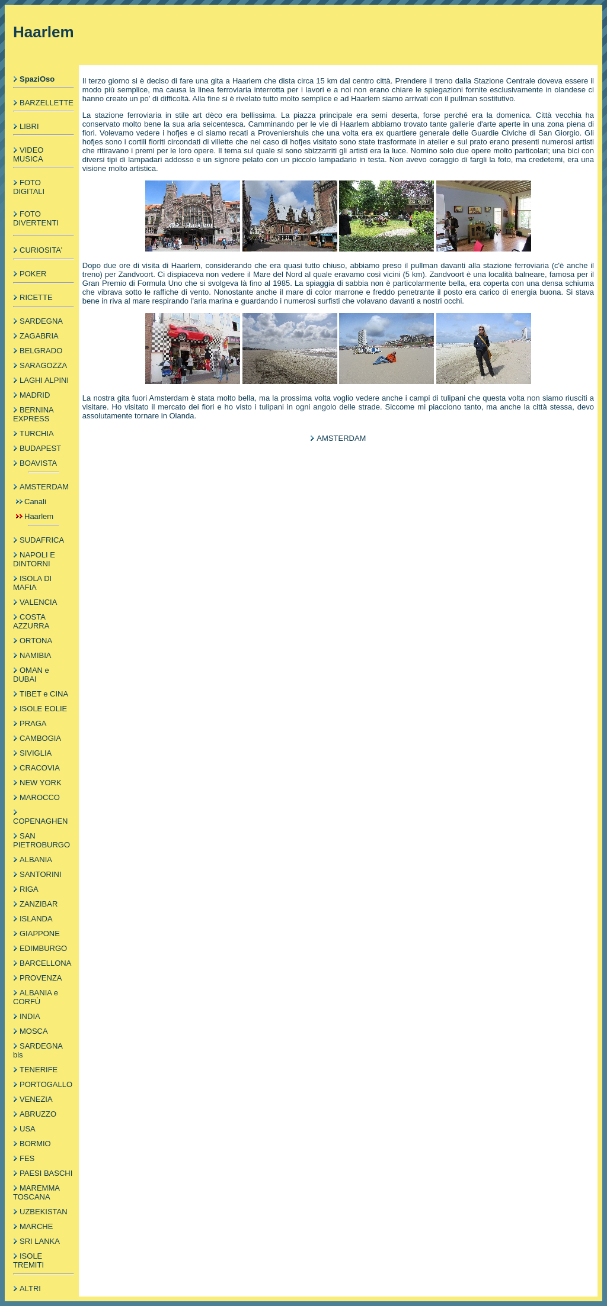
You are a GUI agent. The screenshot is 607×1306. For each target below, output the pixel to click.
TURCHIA (37, 433)
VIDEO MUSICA (28, 154)
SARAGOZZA (43, 365)
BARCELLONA (45, 963)
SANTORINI (41, 874)
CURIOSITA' (41, 250)
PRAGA (33, 723)
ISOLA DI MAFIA (32, 583)
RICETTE (36, 297)
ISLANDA (36, 918)
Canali (35, 501)
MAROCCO (40, 797)
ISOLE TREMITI (28, 1260)
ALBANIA (36, 859)
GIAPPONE (40, 933)
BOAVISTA (38, 463)
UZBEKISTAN (44, 1211)
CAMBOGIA (40, 738)
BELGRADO (41, 350)
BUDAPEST (40, 448)
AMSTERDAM (44, 486)
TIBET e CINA (44, 693)
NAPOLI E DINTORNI (34, 559)
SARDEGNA (41, 321)
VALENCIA (38, 602)
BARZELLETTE (47, 102)
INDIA (30, 1016)
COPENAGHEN (40, 821)
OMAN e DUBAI (31, 674)
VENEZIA (36, 1099)
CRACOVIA (40, 767)
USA (28, 1128)
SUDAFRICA (42, 540)
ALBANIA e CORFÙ (35, 997)
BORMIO (35, 1143)
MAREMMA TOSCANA (36, 1192)
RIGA (29, 889)
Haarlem (38, 516)
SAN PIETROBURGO (41, 840)
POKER (33, 273)
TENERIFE (38, 1069)
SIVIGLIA (36, 753)
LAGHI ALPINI (44, 380)
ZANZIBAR (38, 903)
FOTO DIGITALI (28, 187)
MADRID (35, 395)
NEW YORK (41, 782)
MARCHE (36, 1226)
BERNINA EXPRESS (33, 414)
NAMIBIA (35, 655)
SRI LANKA (40, 1241)
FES (27, 1158)
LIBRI (29, 126)
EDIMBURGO (43, 948)
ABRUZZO (38, 1114)
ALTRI (30, 1288)
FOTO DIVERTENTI (36, 218)
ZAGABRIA (39, 335)
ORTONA (36, 640)
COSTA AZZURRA (31, 621)
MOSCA (34, 1031)
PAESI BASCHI (46, 1173)
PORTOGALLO (46, 1084)
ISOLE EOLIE (43, 708)
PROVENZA (41, 977)
